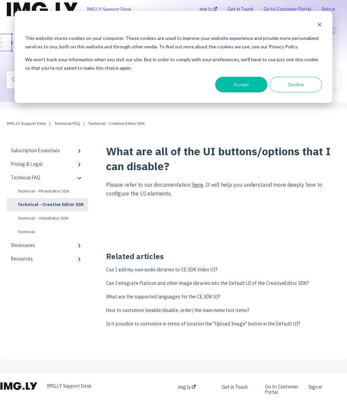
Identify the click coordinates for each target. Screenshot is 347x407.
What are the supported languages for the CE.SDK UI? (163, 297)
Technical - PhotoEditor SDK (43, 191)
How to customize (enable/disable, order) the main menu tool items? (177, 310)
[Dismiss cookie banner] (319, 25)
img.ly (187, 387)
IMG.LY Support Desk (108, 9)
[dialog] (173, 57)
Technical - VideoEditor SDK (43, 218)
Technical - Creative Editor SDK (51, 204)
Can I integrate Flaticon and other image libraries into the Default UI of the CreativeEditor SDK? (207, 283)
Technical (26, 231)
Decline (296, 84)
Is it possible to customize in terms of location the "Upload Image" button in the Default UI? (203, 324)
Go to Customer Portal (282, 389)
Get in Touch (235, 387)
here (197, 184)
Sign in (315, 387)
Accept (241, 84)
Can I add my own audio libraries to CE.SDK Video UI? (162, 270)
